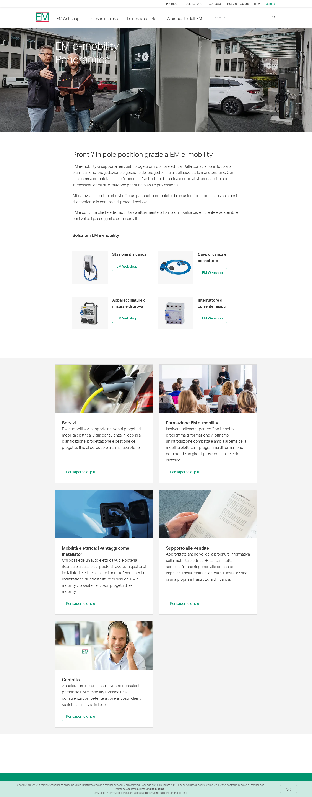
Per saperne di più (80, 472)
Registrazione (193, 3)
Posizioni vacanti (238, 3)
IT (257, 3)
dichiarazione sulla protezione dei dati (165, 792)
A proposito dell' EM (184, 18)
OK (288, 789)
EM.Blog (171, 3)
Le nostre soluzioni (143, 18)
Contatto (215, 3)
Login (270, 3)
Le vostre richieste (103, 18)
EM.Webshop (68, 18)
